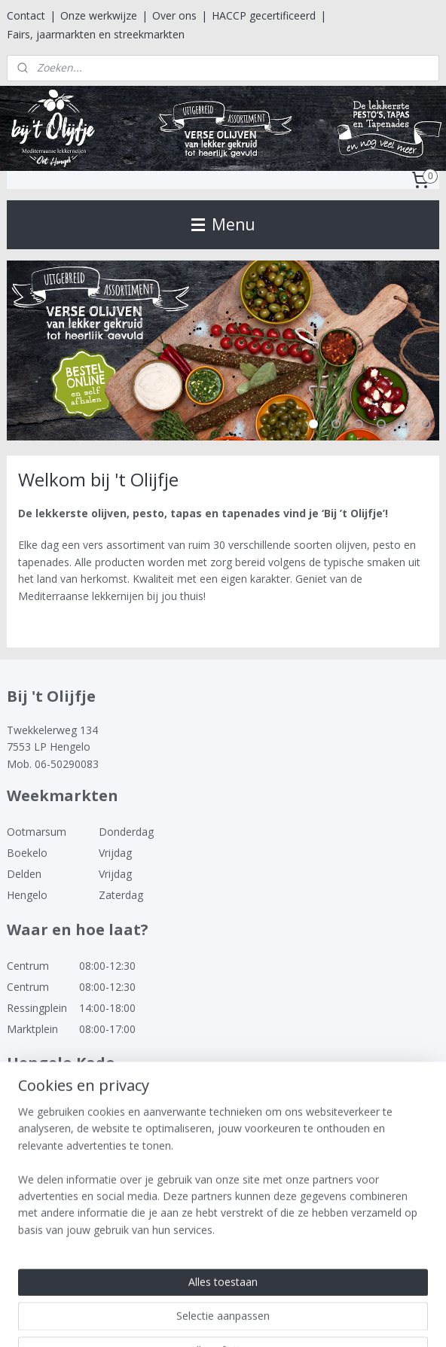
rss (190, 1319)
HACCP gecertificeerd (264, 15)
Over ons (174, 15)
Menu (223, 224)
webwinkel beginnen (248, 1319)
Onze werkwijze (98, 15)
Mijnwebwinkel (379, 1319)
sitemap (158, 1319)
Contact (26, 15)
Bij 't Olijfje (42, 1241)
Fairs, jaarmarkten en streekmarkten (96, 34)
